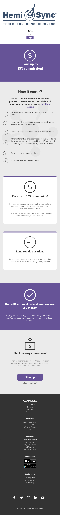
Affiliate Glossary (30, 480)
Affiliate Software (30, 404)
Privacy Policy (30, 412)
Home (30, 30)
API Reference (30, 447)
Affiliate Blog (30, 482)
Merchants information (30, 440)
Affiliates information (30, 422)
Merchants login (30, 442)
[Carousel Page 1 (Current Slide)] (28, 74)
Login (30, 37)
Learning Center (30, 478)
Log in (30, 385)
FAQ (30, 429)
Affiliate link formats (30, 427)
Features (30, 409)
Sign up (30, 34)
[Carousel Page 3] (31, 74)
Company (30, 407)
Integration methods (30, 444)
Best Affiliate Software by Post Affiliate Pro (30, 508)
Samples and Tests (30, 449)
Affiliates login (30, 424)
